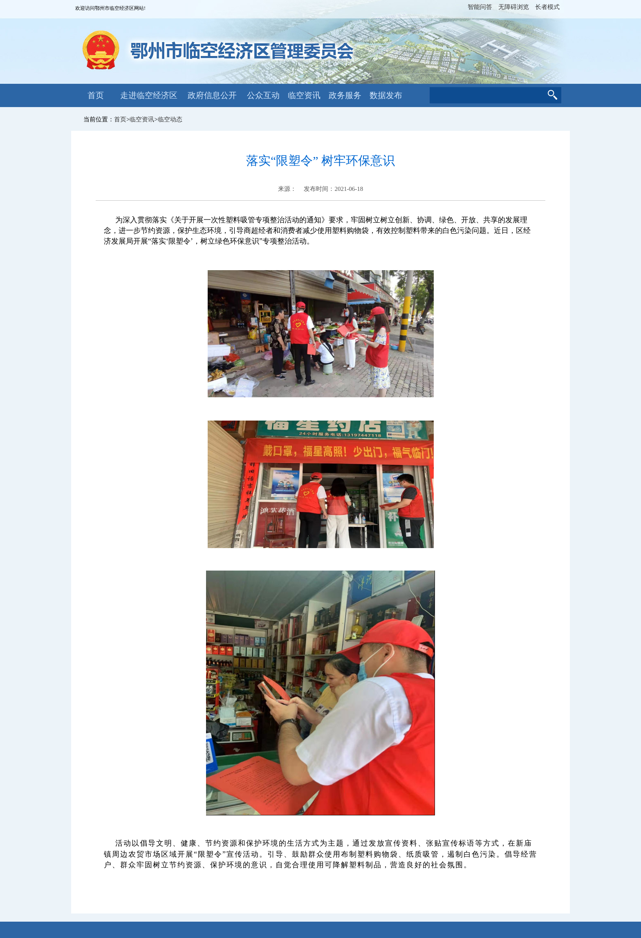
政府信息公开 (212, 95)
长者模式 (547, 7)
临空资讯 (304, 95)
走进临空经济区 (148, 95)
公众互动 (263, 95)
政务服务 (345, 95)
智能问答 (480, 7)
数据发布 (386, 95)
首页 (95, 95)
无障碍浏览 (513, 7)
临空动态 (170, 119)
